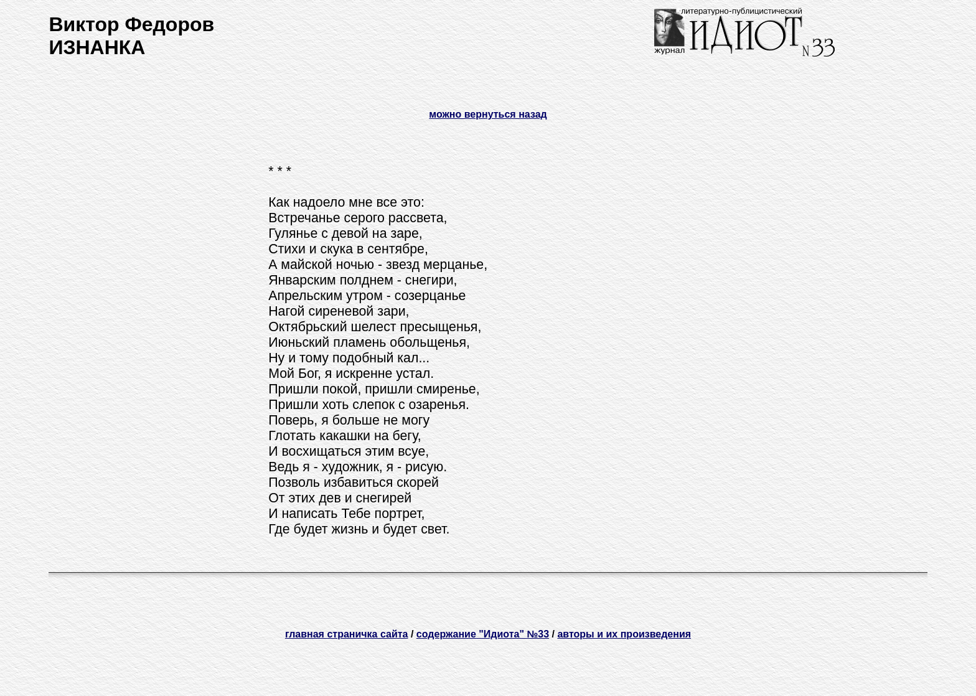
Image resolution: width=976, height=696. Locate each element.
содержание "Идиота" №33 (482, 634)
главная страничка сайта (346, 634)
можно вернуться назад (488, 114)
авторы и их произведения (624, 634)
